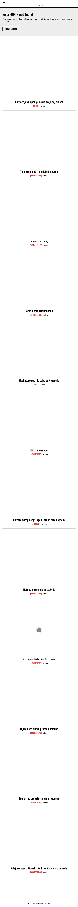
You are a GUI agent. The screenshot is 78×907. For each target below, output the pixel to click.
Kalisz (36, 385)
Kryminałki (36, 524)
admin (43, 106)
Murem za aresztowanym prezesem (39, 798)
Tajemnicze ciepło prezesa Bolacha (39, 729)
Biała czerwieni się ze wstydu (39, 589)
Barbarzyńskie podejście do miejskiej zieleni (39, 102)
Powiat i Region (36, 245)
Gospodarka (36, 176)
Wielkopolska (36, 315)
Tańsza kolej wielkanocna (39, 311)
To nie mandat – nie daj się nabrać (39, 171)
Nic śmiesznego (39, 450)
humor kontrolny (39, 241)
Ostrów (36, 106)
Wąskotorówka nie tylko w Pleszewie (39, 380)
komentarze (36, 454)
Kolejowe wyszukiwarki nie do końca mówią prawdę (39, 868)
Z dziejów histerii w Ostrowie (39, 659)
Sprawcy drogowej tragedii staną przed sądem (39, 520)
